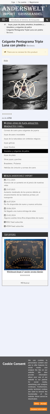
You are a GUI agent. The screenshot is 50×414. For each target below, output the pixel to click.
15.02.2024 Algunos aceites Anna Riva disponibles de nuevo (24, 216)
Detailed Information (38, 409)
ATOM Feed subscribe (13, 226)
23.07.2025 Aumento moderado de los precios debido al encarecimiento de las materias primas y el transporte (22, 193)
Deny (36, 403)
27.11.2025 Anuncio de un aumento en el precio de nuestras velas (24, 182)
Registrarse (34, 2)
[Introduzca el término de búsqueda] (26, 20)
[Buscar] (47, 20)
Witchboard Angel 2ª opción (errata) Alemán (25, 272)
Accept (43, 403)
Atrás (6, 60)
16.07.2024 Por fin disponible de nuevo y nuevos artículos (23, 202)
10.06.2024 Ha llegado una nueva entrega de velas (20, 209)
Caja (13, 2)
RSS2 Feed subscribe (13, 222)
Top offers (10, 234)
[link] (7, 114)
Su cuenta (22, 2)
